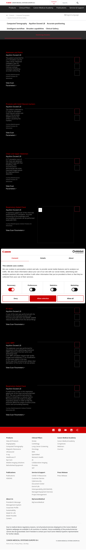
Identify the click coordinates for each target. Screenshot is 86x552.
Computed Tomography (22, 15)
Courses (60, 451)
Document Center (38, 486)
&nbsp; (55, 227)
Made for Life (11, 515)
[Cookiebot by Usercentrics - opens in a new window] (74, 251)
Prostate (35, 468)
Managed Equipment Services (42, 494)
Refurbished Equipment (14, 468)
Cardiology (35, 446)
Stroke (34, 443)
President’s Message (13, 504)
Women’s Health (37, 459)
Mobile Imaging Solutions (15, 465)
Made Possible (11, 518)
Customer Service (38, 481)
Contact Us (54, 3)
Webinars (60, 449)
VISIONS (9, 481)
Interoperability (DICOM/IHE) (42, 491)
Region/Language (71, 15)
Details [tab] (43, 258)
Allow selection (43, 298)
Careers (9, 521)
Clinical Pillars (24, 8)
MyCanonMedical (38, 501)
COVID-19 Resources (39, 478)
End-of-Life (35, 489)
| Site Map (26, 546)
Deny (16, 298)
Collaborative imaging (39, 465)
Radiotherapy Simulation (43, 37)
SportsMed (36, 457)
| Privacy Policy (18, 546)
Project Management (39, 497)
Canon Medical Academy (43, 8)
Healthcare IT (11, 459)
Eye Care (9, 462)
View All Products (12, 443)
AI (32, 462)
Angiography (10, 446)
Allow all (70, 298)
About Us (9, 501)
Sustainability (11, 513)
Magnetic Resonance (13, 451)
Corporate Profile (12, 510)
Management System (13, 507)
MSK (33, 454)
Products (12, 8)
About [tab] (71, 258)
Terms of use (10, 546)
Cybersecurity (36, 483)
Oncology (35, 451)
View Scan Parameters (11, 86)
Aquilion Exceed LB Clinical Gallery (16, 18)
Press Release (62, 475)
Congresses (61, 446)
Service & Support (77, 8)
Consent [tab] (15, 258)
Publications (61, 8)
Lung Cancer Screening (40, 449)
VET (33, 470)
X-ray (8, 457)
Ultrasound (10, 454)
